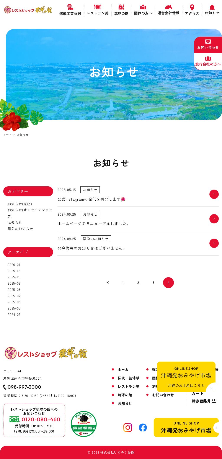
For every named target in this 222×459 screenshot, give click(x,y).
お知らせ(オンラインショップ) (30, 213)
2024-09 (14, 314)
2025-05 (14, 308)
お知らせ (15, 222)
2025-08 (14, 289)
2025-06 (14, 301)
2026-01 (14, 264)
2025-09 (14, 283)
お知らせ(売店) (20, 203)
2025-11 (14, 276)
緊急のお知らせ (20, 228)
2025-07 (14, 295)
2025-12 (14, 270)
